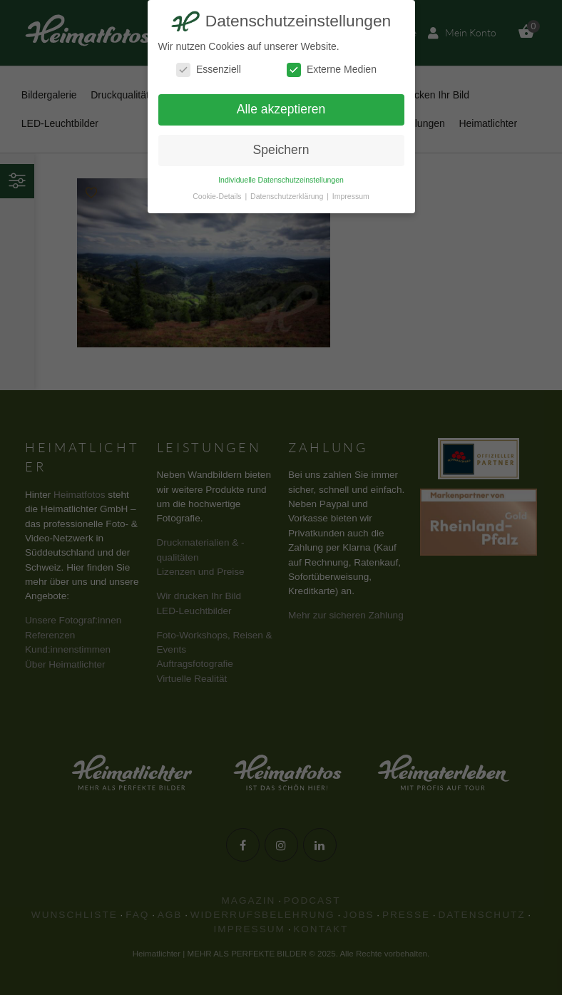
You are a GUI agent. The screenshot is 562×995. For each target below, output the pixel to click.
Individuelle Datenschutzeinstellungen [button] (281, 179)
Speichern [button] (281, 150)
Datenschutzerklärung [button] (287, 196)
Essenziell (208, 69)
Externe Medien (332, 69)
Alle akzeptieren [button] (281, 109)
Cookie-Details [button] (218, 196)
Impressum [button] (350, 196)
